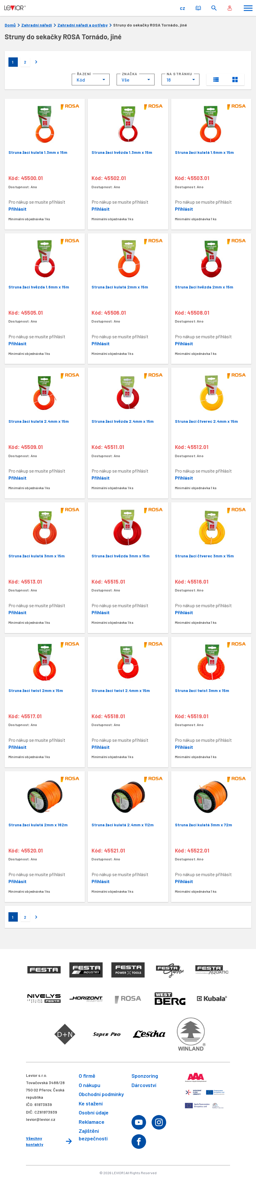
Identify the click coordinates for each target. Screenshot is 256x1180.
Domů (10, 25)
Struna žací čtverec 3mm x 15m (204, 555)
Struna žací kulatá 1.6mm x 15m (204, 152)
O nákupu (89, 1085)
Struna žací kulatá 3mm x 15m (36, 555)
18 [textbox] (168, 79)
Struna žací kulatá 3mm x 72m (203, 824)
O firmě (87, 1075)
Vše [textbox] (125, 79)
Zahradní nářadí (36, 25)
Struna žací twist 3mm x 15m (202, 690)
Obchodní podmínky (101, 1094)
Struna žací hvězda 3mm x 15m (121, 555)
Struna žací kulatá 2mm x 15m (120, 286)
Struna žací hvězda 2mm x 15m (204, 286)
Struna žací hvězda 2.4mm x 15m (123, 421)
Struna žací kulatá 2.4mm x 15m (38, 421)
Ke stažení (91, 1103)
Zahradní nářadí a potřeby (82, 25)
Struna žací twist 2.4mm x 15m (121, 690)
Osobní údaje (93, 1112)
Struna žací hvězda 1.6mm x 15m (38, 286)
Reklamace (91, 1122)
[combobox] (91, 79)
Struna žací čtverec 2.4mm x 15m (206, 421)
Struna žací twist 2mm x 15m (35, 690)
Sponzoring (144, 1075)
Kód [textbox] (81, 79)
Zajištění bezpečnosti (93, 1134)
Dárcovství (143, 1085)
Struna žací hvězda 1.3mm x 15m (122, 152)
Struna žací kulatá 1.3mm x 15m (37, 152)
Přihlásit (17, 209)
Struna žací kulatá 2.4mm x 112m (123, 824)
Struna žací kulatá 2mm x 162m (38, 824)
